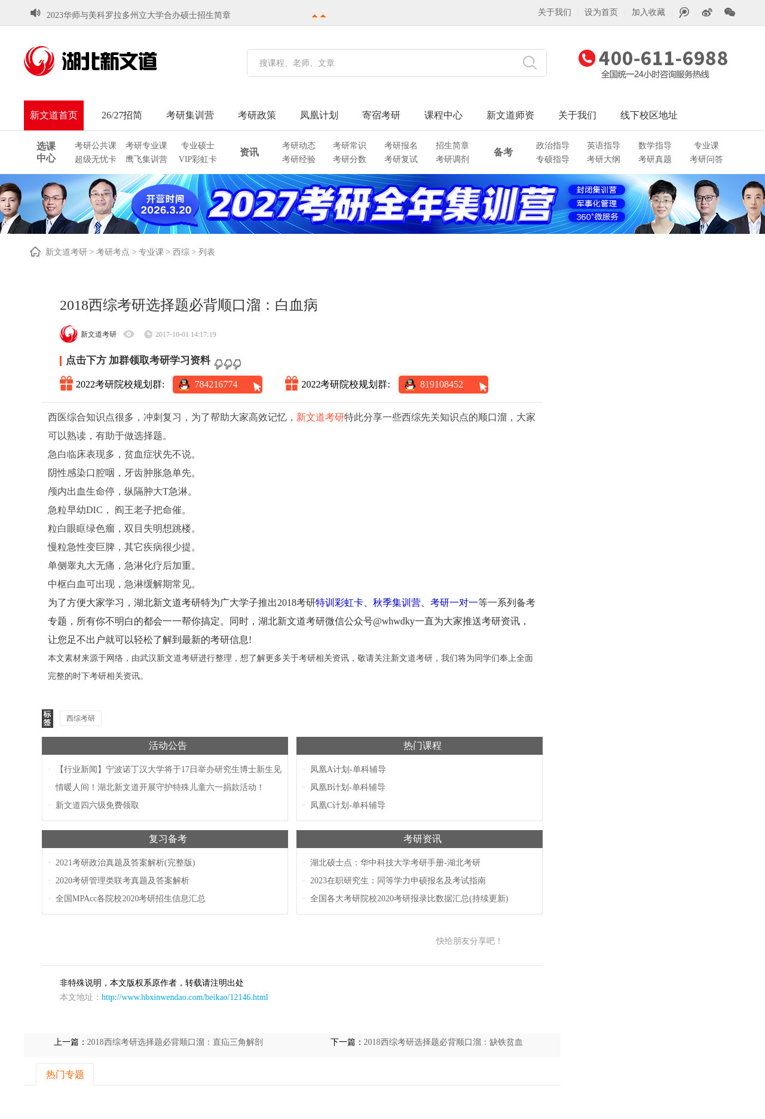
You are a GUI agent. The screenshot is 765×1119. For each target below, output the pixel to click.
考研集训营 (190, 115)
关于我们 (554, 12)
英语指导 (603, 145)
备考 (503, 152)
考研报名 (401, 145)
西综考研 (80, 718)
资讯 (249, 152)
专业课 (706, 145)
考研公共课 (96, 145)
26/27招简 (122, 115)
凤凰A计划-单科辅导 (348, 769)
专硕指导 (553, 159)
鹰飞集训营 (146, 159)
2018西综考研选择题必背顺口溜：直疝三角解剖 (175, 1042)
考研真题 (655, 159)
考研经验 (299, 159)
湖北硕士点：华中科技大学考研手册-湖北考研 (395, 862)
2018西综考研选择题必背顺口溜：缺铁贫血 (443, 1042)
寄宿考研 (381, 115)
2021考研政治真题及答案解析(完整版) (125, 862)
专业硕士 (198, 145)
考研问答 (706, 159)
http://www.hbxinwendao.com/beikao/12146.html (185, 997)
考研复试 (401, 159)
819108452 (441, 384)
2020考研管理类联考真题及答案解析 (122, 880)
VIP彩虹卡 (198, 159)
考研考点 (113, 252)
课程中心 (443, 115)
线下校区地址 (649, 115)
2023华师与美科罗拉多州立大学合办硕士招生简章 (139, 14)
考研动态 (299, 145)
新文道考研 (66, 252)
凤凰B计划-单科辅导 (347, 787)
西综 (181, 252)
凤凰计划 (319, 115)
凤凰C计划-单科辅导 (347, 805)
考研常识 (349, 145)
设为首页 (601, 12)
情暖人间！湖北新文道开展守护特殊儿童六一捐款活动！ (160, 787)
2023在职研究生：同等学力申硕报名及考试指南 (398, 880)
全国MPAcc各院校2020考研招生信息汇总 (131, 898)
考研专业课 (146, 145)
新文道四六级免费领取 (97, 805)
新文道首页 (54, 115)
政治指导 (553, 145)
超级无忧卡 (96, 159)
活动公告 (168, 745)
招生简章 (452, 145)
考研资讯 (422, 839)
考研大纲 (603, 159)
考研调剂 (452, 159)
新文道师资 (510, 115)
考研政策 (257, 115)
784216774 (215, 384)
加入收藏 (648, 12)
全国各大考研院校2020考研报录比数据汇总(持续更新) (409, 898)
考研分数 (349, 159)
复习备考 (168, 839)
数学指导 (655, 145)
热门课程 (422, 745)
